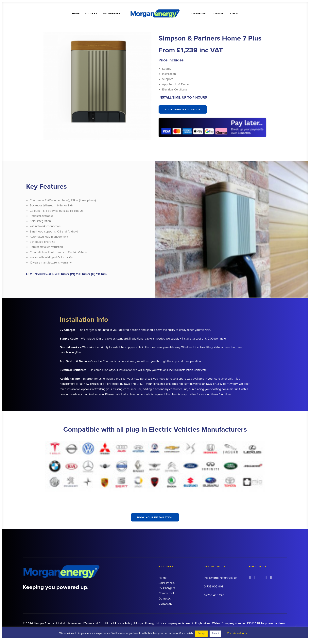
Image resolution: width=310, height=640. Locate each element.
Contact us (165, 603)
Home (75, 13)
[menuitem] (75, 13)
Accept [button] (201, 633)
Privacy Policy (123, 623)
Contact (236, 13)
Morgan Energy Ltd (46, 623)
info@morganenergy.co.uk (220, 578)
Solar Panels (167, 583)
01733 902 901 (213, 586)
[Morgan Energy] (155, 13)
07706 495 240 (214, 595)
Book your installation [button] (182, 109)
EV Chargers (111, 13)
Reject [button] (215, 633)
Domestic (218, 13)
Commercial (198, 13)
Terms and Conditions (98, 623)
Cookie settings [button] (237, 633)
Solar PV (91, 13)
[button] (250, 578)
